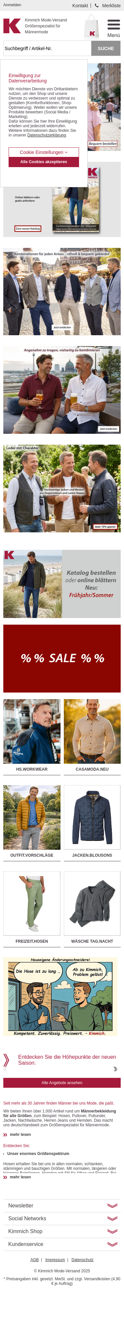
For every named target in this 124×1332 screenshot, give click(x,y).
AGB (34, 1299)
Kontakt (80, 5)
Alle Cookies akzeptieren (44, 162)
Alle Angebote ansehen (62, 1122)
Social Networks (27, 1258)
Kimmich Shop (25, 1271)
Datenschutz (82, 1299)
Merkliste (111, 5)
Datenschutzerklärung (46, 135)
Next (114, 1088)
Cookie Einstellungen (43, 152)
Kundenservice (25, 1284)
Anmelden (12, 5)
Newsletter (20, 1245)
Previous (6, 1088)
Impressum (55, 1299)
